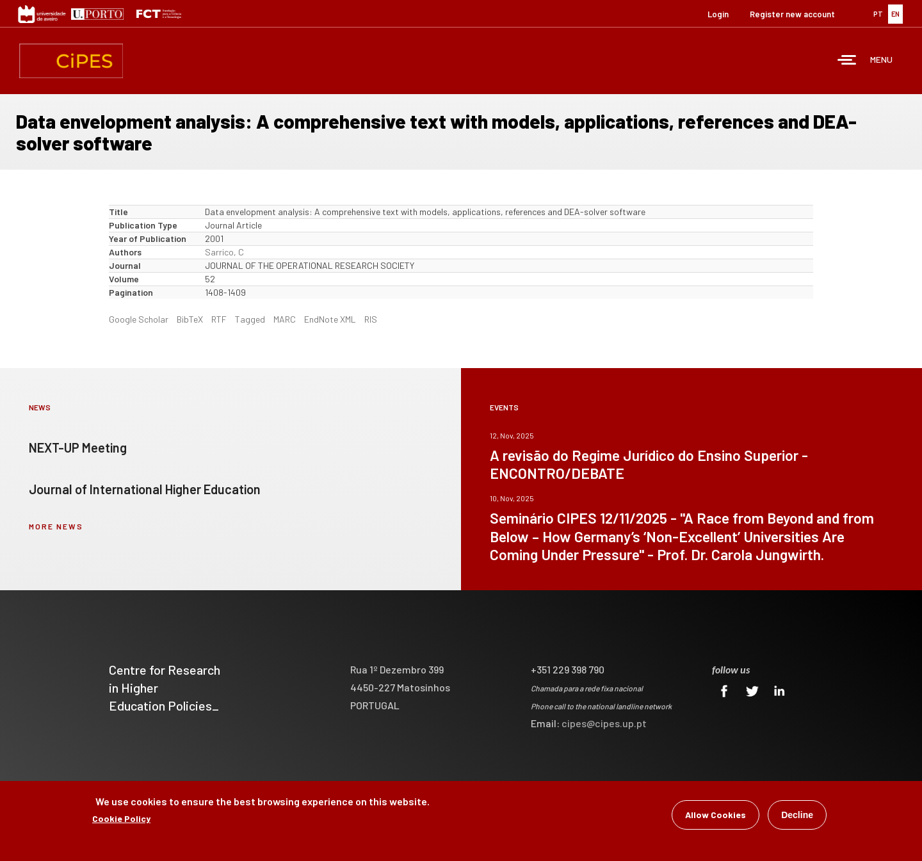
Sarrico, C (224, 251)
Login (718, 14)
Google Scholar (138, 319)
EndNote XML (330, 319)
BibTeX (190, 319)
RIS (370, 319)
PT (878, 14)
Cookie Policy (121, 820)
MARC (284, 319)
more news (56, 526)
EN (895, 14)
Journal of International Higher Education (145, 489)
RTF (219, 319)
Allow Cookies (715, 816)
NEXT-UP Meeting (78, 447)
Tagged (250, 319)
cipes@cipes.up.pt (604, 723)
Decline (797, 817)
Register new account (792, 14)
